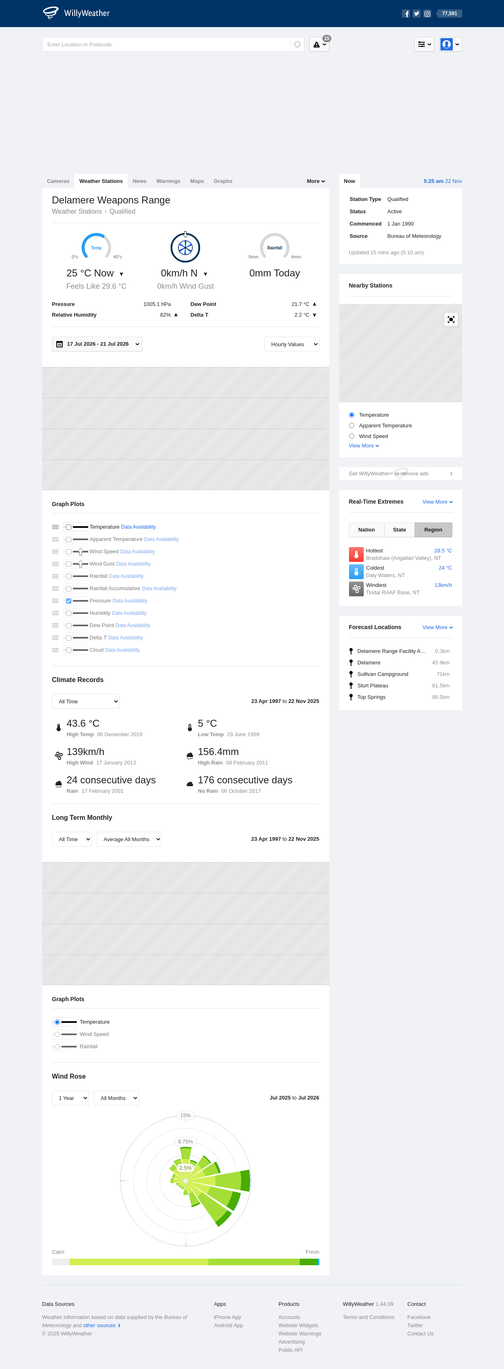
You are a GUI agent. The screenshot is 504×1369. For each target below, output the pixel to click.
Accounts (289, 1317)
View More (361, 446)
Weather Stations (101, 181)
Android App (228, 1325)
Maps (197, 181)
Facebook (419, 1317)
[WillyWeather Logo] (80, 13)
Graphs (223, 181)
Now (349, 181)
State (399, 530)
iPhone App (228, 1317)
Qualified (122, 211)
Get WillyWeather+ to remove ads (389, 473)
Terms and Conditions (369, 1317)
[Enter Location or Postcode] (173, 44)
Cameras (58, 181)
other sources (99, 1325)
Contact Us (420, 1333)
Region (433, 530)
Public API (290, 1350)
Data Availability (138, 527)
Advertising (291, 1342)
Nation (366, 530)
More (313, 181)
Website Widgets (298, 1325)
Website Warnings (300, 1333)
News (139, 181)
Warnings (168, 181)
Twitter (415, 1325)
